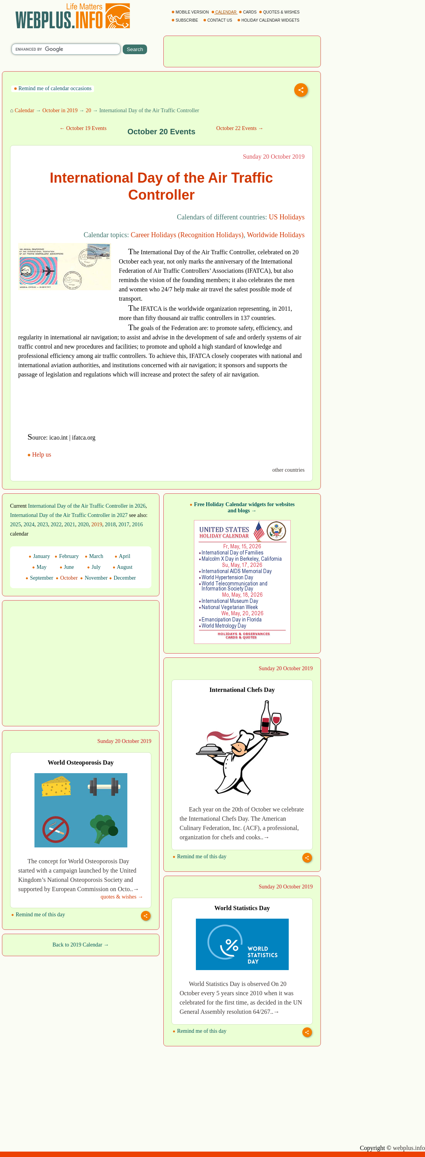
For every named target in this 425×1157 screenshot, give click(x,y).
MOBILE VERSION (190, 12)
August (122, 567)
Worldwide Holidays (276, 235)
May (39, 567)
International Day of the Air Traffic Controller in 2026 (87, 506)
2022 (56, 524)
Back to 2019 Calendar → (80, 945)
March (94, 556)
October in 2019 (59, 110)
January (39, 556)
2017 (123, 524)
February (67, 556)
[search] (66, 49)
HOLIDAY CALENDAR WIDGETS (268, 20)
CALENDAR (224, 12)
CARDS (248, 12)
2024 (29, 524)
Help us (40, 454)
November (94, 578)
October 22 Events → (240, 128)
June (67, 567)
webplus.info (409, 1148)
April (122, 556)
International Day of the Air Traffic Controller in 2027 (69, 515)
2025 (15, 524)
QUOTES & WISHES (279, 12)
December (122, 578)
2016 (137, 524)
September (39, 578)
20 (88, 110)
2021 (69, 524)
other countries (288, 470)
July (94, 567)
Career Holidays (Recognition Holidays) (187, 235)
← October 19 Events (82, 128)
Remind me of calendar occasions (52, 88)
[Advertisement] (242, 50)
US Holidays (287, 217)
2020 (83, 524)
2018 (110, 524)
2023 (42, 524)
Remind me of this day (199, 856)
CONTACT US (218, 20)
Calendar (24, 110)
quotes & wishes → (122, 897)
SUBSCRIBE (185, 20)
